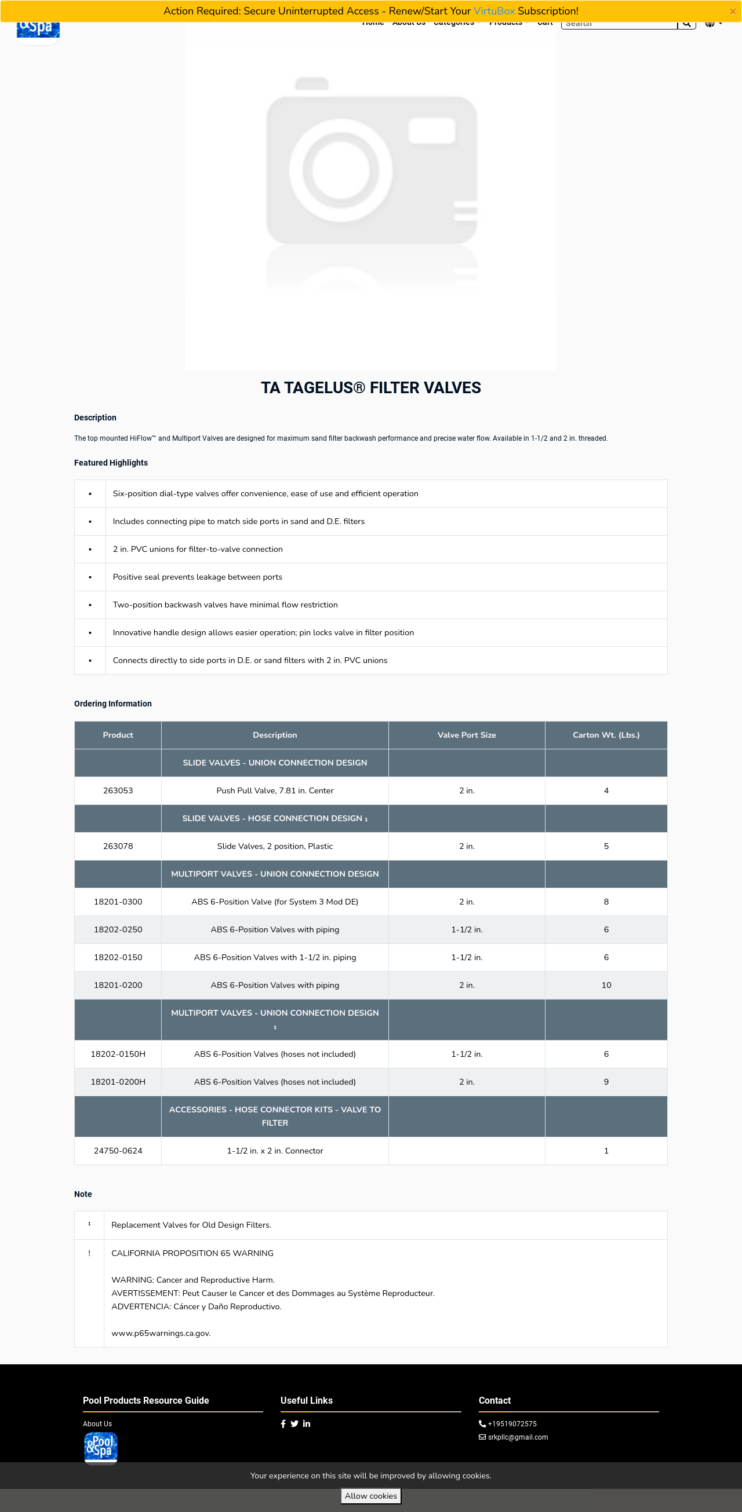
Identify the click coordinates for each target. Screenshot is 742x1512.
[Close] (733, 12)
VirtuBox (494, 11)
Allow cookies (371, 1496)
